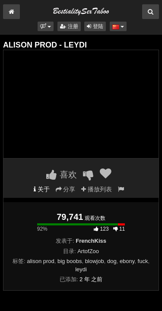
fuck (143, 261)
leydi (81, 269)
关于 (42, 189)
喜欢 (61, 174)
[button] (46, 26)
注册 (69, 26)
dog (112, 261)
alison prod (40, 261)
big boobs (69, 261)
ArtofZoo (88, 251)
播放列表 (96, 189)
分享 (66, 189)
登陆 (95, 26)
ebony (127, 261)
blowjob (94, 261)
